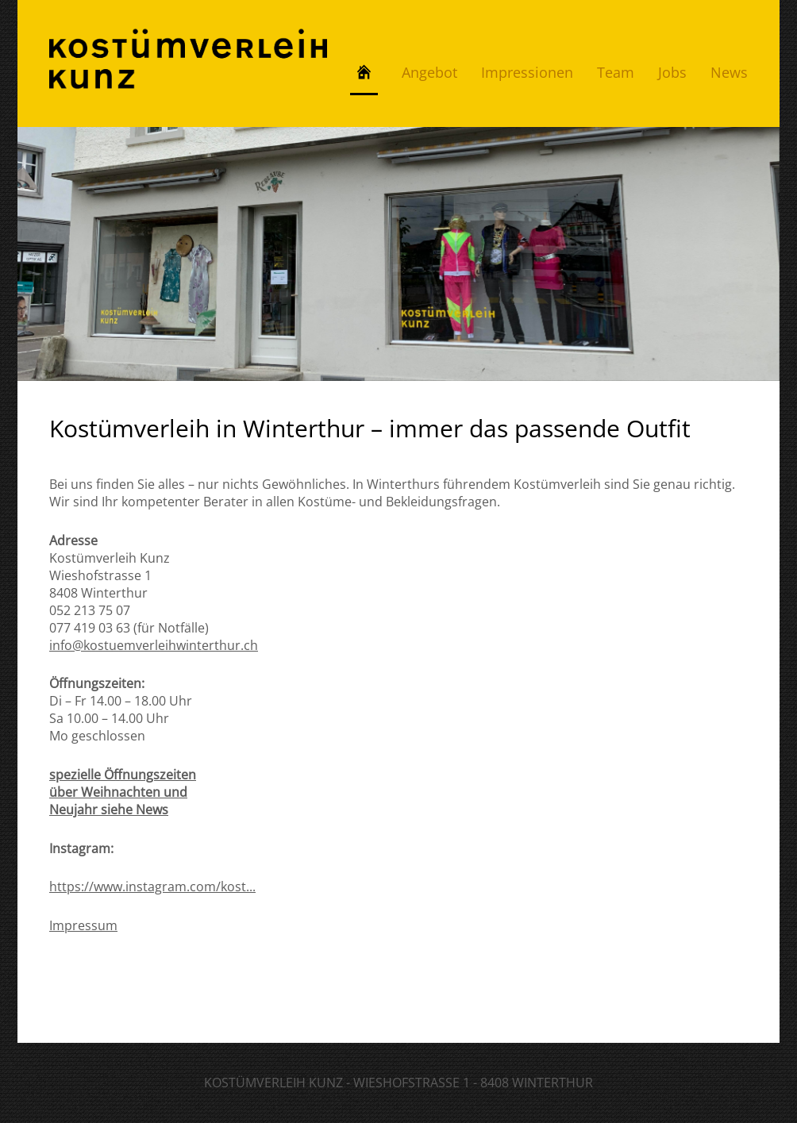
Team (615, 72)
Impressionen (527, 72)
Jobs (672, 72)
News (729, 72)
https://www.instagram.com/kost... (152, 886)
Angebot (429, 72)
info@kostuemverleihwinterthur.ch (153, 645)
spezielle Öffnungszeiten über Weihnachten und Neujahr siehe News (122, 792)
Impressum (83, 925)
